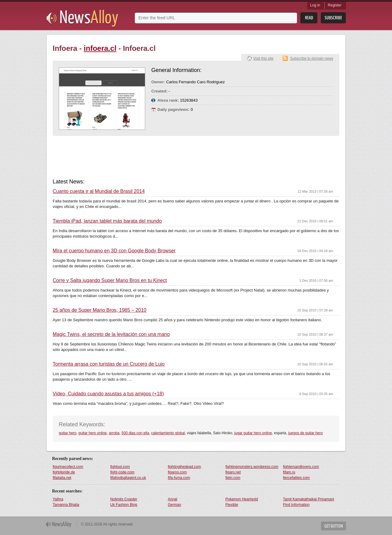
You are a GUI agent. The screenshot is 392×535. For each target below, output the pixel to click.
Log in (315, 5)
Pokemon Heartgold (241, 499)
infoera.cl (100, 48)
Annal (172, 499)
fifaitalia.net (62, 478)
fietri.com (232, 478)
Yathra (58, 499)
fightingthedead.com (184, 467)
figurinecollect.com (68, 467)
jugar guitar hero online (253, 433)
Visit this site (263, 58)
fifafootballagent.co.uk (128, 478)
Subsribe (333, 18)
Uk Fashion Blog (123, 505)
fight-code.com (122, 472)
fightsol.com (120, 467)
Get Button (333, 526)
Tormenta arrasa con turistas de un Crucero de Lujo (109, 364)
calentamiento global (168, 433)
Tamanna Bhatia (66, 505)
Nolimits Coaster (123, 499)
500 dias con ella (135, 433)
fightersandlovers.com (301, 467)
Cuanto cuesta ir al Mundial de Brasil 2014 (99, 191)
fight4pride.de (64, 472)
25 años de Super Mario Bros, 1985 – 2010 (99, 310)
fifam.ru (289, 472)
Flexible (231, 505)
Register (334, 5)
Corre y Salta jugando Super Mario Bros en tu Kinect (110, 280)
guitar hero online (92, 433)
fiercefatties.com (296, 478)
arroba (114, 433)
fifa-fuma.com (179, 478)
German (174, 505)
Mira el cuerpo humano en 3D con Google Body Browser (114, 250)
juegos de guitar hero (305, 433)
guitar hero (67, 433)
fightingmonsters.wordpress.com (251, 467)
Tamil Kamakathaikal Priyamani (308, 499)
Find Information (296, 505)
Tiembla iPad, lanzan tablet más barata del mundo (107, 221)
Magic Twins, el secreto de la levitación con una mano (111, 334)
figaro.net (233, 472)
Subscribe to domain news (311, 58)
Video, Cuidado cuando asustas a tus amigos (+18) (108, 393)
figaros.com (177, 472)
